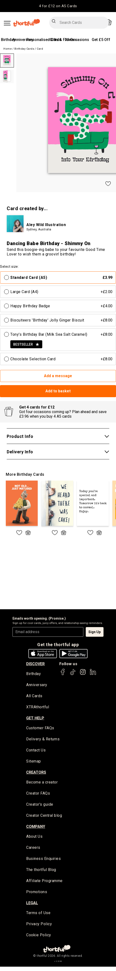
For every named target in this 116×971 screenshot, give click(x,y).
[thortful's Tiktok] (72, 674)
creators (36, 772)
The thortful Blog (41, 870)
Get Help (35, 718)
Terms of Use (38, 914)
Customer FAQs (40, 728)
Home (7, 48)
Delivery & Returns (43, 739)
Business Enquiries (43, 859)
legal (32, 904)
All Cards (34, 696)
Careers (33, 848)
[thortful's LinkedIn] (93, 674)
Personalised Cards (43, 39)
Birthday (8, 39)
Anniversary (22, 39)
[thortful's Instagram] (82, 674)
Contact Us (36, 751)
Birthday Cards (24, 48)
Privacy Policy (39, 925)
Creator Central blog (44, 816)
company (35, 827)
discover (35, 664)
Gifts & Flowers (63, 39)
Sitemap (33, 762)
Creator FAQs (38, 794)
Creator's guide (39, 805)
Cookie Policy (38, 936)
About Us (34, 837)
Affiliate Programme (44, 881)
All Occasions (77, 39)
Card (40, 48)
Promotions (36, 893)
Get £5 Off (101, 39)
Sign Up (94, 632)
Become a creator (42, 783)
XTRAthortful (37, 707)
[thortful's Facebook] (63, 674)
